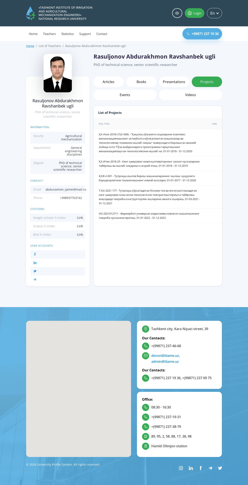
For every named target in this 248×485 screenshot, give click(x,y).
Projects (206, 81)
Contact (101, 34)
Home (33, 34)
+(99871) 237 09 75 (197, 378)
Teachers (49, 34)
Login (194, 13)
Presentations (174, 81)
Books (141, 81)
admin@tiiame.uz (165, 361)
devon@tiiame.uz (165, 355)
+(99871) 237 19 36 (166, 378)
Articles (108, 81)
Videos (190, 95)
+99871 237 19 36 (203, 33)
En (214, 13)
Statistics (67, 34)
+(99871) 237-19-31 (166, 417)
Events (125, 95)
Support (85, 34)
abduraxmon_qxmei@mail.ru (66, 189)
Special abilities (177, 13)
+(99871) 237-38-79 (166, 426)
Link (80, 217)
